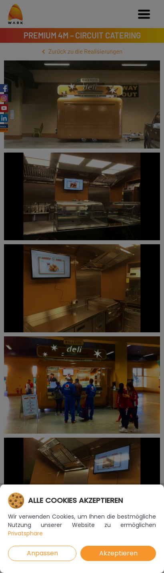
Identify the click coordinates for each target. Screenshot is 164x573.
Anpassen (42, 553)
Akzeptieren (118, 553)
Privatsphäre (25, 533)
